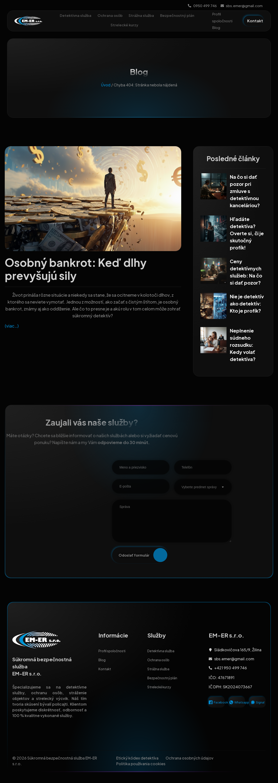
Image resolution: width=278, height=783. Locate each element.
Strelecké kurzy (147, 25)
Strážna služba (162, 15)
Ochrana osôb (130, 15)
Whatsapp (241, 706)
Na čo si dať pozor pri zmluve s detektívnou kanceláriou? (245, 194)
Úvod (106, 88)
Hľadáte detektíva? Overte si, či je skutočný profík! (247, 236)
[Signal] (253, 706)
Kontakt (105, 672)
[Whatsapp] (231, 706)
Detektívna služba (95, 15)
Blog (216, 27)
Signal (260, 706)
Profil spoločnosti (222, 17)
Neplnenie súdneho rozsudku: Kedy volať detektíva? (242, 345)
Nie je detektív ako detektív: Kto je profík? (247, 305)
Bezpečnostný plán (107, 24)
